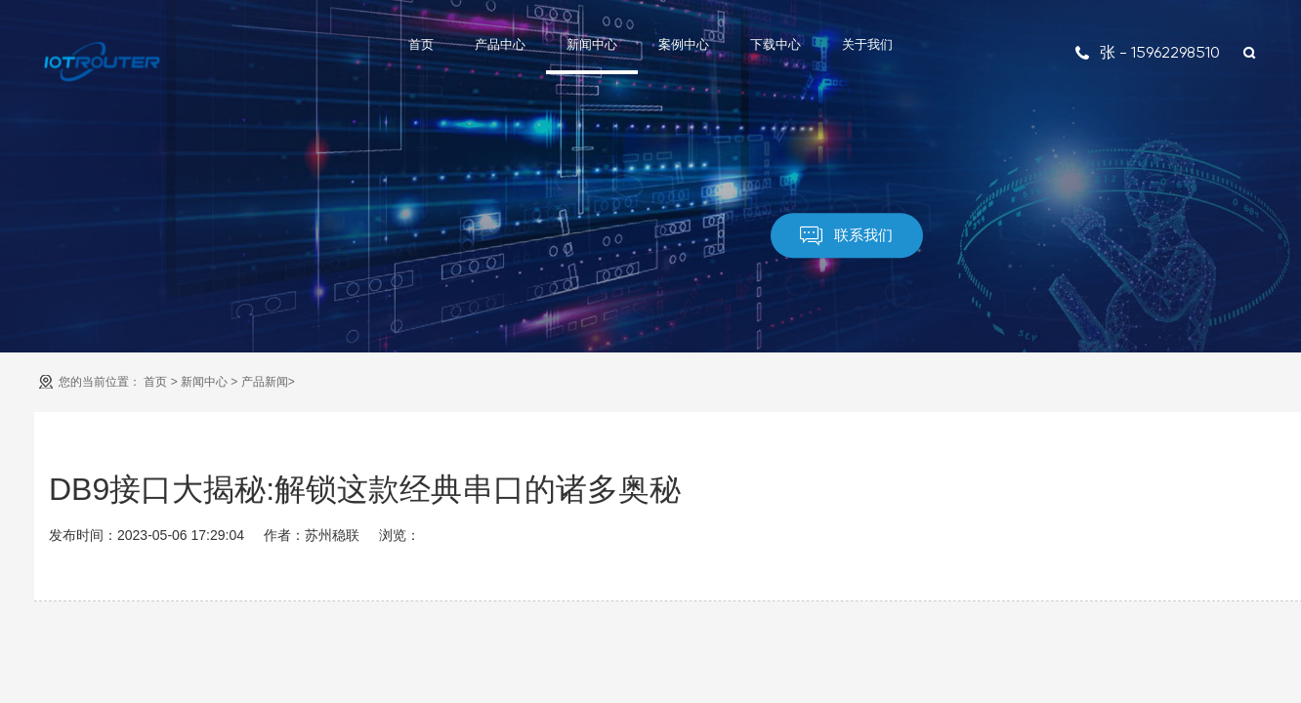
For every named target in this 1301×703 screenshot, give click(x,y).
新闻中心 (592, 44)
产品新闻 (264, 382)
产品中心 (500, 44)
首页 (421, 44)
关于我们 (867, 44)
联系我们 (846, 236)
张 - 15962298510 (1147, 52)
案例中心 (683, 44)
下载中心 (775, 44)
